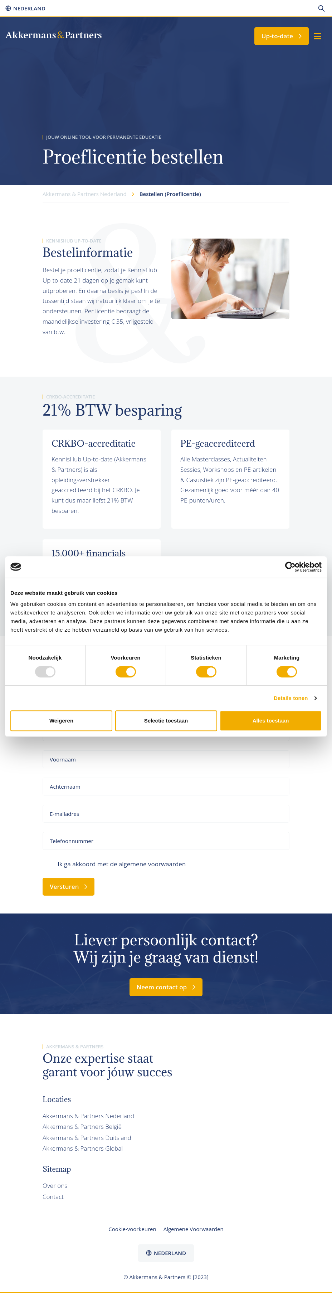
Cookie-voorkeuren (132, 1229)
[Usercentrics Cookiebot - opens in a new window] (290, 567)
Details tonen (291, 698)
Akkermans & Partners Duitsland (87, 1137)
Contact (53, 1196)
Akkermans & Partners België (82, 1126)
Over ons (55, 1185)
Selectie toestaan (166, 720)
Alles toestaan (271, 720)
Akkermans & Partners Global (83, 1148)
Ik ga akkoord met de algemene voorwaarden (122, 864)
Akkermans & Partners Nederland (88, 1116)
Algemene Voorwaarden (193, 1229)
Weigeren (61, 720)
